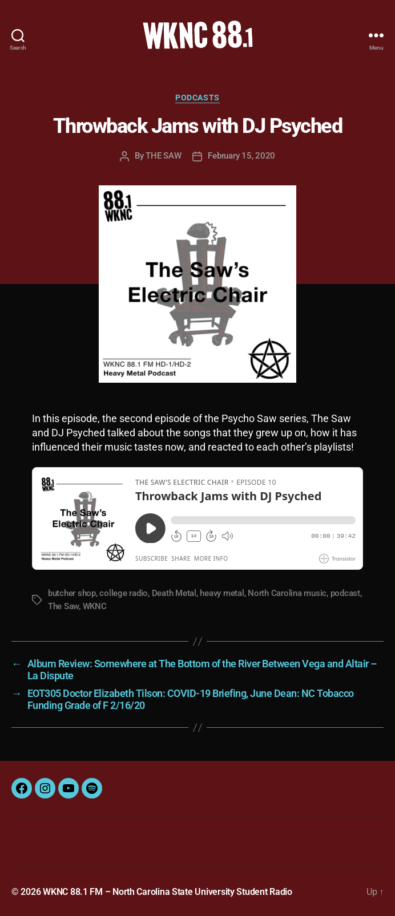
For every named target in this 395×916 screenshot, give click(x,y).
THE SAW (163, 156)
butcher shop (72, 593)
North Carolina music (287, 593)
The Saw (63, 606)
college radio (123, 593)
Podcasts (197, 97)
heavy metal (222, 593)
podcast (345, 593)
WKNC (95, 606)
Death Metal (174, 593)
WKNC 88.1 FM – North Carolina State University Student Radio (167, 891)
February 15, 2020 (241, 156)
